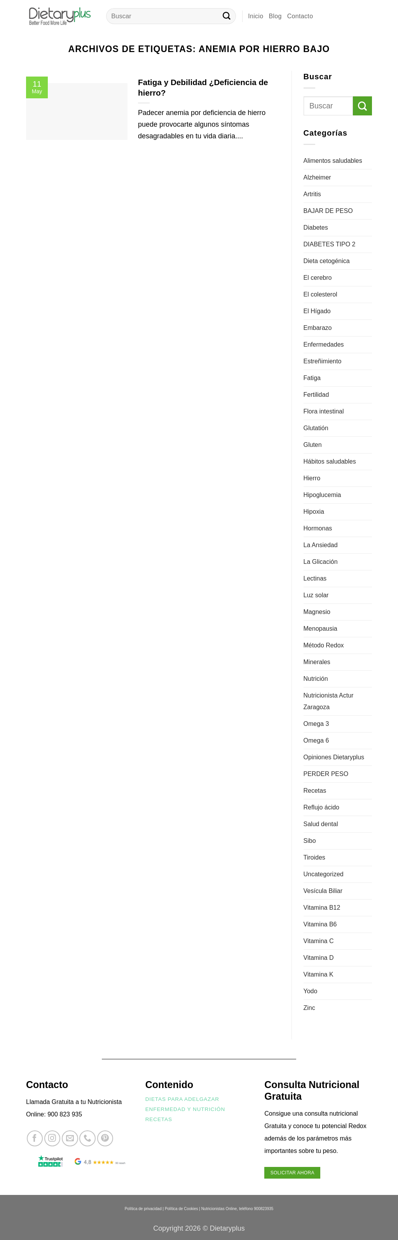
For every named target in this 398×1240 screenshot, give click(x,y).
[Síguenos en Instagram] (52, 1138)
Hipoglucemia (322, 495)
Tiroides (314, 857)
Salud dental (321, 824)
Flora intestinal (324, 411)
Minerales (317, 662)
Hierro (312, 478)
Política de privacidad (143, 1209)
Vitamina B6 (320, 924)
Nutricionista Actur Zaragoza (329, 701)
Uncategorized (324, 874)
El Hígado (317, 311)
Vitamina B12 (322, 907)
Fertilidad (316, 394)
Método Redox (324, 645)
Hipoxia (314, 511)
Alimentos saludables (333, 160)
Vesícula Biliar (323, 891)
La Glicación (321, 561)
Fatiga (312, 378)
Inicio (255, 16)
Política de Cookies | (182, 1209)
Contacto (300, 16)
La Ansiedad (321, 545)
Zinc (309, 1008)
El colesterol (320, 294)
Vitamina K (318, 974)
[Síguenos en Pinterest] (105, 1138)
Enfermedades (324, 344)
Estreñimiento (323, 361)
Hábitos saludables (330, 461)
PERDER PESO (326, 774)
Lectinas (315, 578)
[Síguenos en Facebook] (35, 1138)
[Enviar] (226, 16)
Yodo (311, 991)
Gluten (313, 444)
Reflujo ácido (322, 807)
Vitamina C (319, 941)
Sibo (310, 840)
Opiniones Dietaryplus (334, 757)
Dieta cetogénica (327, 261)
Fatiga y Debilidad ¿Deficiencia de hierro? (203, 87)
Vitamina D (319, 957)
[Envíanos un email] (70, 1138)
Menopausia (320, 628)
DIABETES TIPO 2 (330, 244)
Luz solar (316, 595)
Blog (275, 16)
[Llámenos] (87, 1138)
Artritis (312, 194)
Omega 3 (316, 723)
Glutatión (316, 428)
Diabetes (316, 227)
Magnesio (317, 612)
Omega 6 (316, 740)
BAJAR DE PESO (328, 211)
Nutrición (316, 678)
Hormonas (318, 528)
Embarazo (318, 327)
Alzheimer (317, 177)
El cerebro (318, 277)
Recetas (315, 790)
